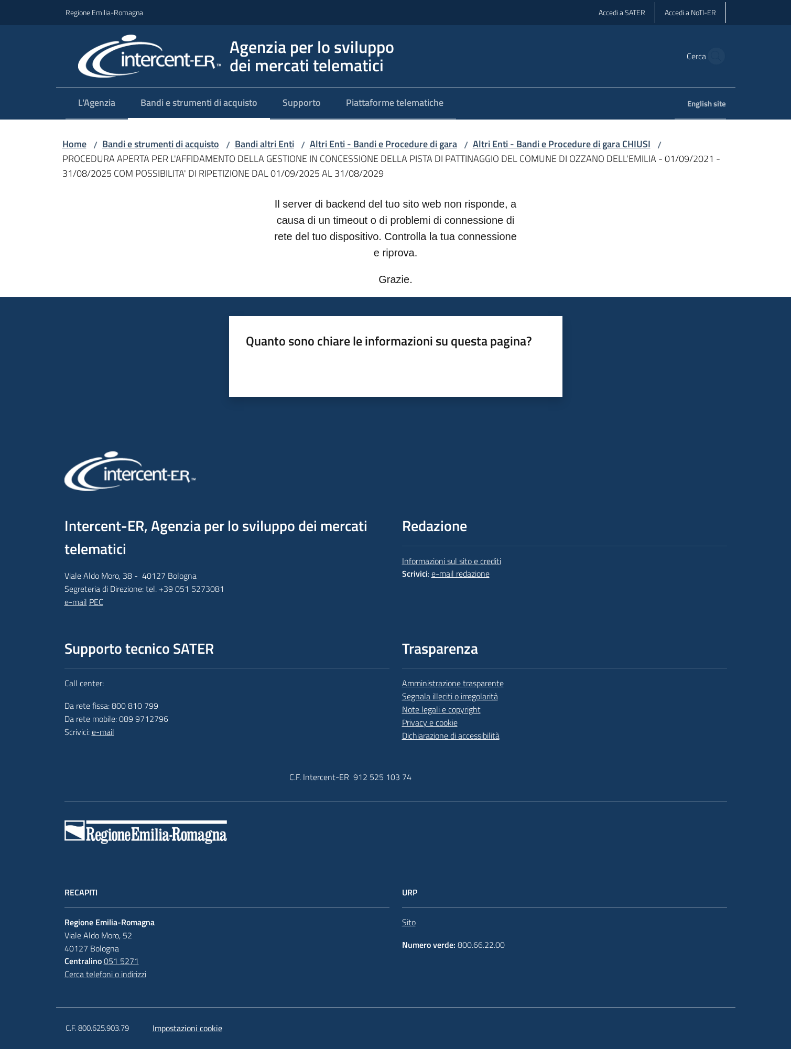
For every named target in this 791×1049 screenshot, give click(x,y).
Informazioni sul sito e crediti (451, 561)
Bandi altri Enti (264, 144)
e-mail (75, 602)
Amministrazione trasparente (453, 683)
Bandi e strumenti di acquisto (160, 144)
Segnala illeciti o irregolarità (450, 696)
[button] (713, 56)
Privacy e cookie (430, 722)
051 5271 (121, 961)
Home (74, 144)
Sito (409, 922)
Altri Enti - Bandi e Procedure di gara (383, 144)
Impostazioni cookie (187, 1028)
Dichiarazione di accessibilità (451, 735)
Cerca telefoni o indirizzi (105, 974)
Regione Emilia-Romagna (104, 12)
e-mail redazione (460, 573)
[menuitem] (97, 104)
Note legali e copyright (441, 709)
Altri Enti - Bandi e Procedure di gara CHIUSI (562, 144)
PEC (96, 602)
